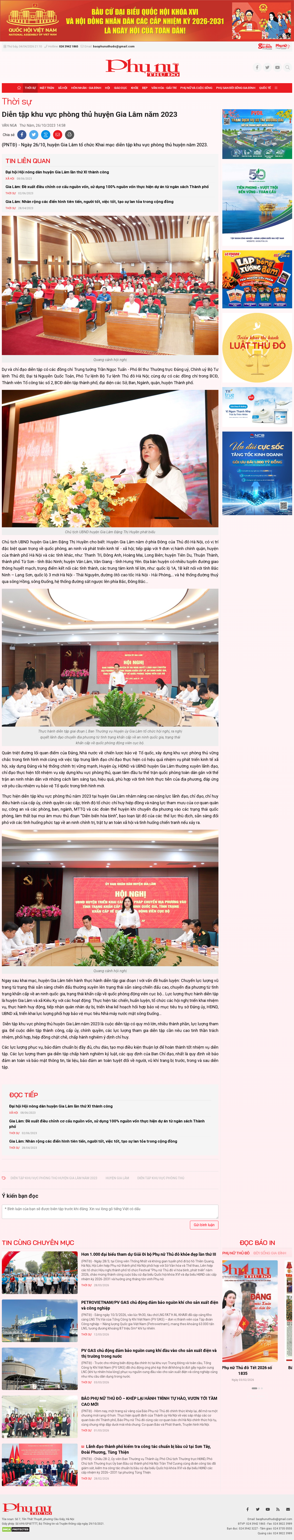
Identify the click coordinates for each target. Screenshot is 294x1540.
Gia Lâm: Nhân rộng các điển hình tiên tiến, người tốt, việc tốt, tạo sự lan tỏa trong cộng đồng (89, 201)
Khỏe (134, 88)
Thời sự (30, 88)
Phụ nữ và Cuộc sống (196, 88)
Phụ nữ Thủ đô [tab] (236, 1253)
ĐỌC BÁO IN (257, 1242)
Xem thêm (257, 1396)
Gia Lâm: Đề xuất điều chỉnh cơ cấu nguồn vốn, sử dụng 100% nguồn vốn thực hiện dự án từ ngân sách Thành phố (107, 186)
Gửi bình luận (204, 1225)
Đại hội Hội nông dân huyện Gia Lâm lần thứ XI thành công (57, 172)
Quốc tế (265, 88)
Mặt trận (47, 88)
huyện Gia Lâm (117, 1178)
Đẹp (145, 88)
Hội (107, 88)
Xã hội (62, 88)
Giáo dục (120, 88)
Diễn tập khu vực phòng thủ (160, 1178)
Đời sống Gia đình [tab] (269, 1253)
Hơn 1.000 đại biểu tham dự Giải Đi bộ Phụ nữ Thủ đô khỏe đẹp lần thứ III (148, 1254)
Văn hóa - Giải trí (163, 88)
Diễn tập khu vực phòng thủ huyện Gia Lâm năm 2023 (54, 1178)
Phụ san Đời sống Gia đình (235, 88)
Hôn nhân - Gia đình (86, 88)
